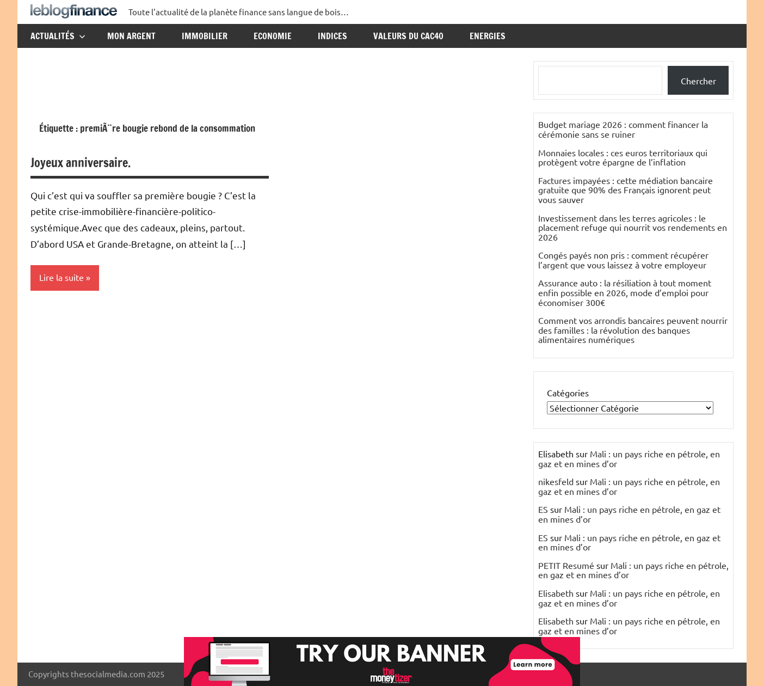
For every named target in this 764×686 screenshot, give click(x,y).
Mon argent (131, 36)
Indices (332, 36)
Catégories (568, 392)
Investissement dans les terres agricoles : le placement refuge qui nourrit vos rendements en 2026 (632, 227)
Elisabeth (556, 592)
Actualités (57, 36)
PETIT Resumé (566, 565)
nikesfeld (556, 481)
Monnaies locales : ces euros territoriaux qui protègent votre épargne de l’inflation (622, 157)
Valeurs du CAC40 (408, 36)
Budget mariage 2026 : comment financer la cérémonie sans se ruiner (623, 129)
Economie (273, 36)
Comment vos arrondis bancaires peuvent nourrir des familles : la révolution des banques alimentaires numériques (633, 330)
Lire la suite (61, 277)
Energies (488, 36)
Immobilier (204, 36)
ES (543, 509)
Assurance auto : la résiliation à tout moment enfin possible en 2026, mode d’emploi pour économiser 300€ (624, 292)
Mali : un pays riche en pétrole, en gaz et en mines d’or (629, 458)
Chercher (698, 80)
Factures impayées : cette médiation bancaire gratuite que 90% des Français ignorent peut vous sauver (625, 190)
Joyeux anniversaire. (80, 162)
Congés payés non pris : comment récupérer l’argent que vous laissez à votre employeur (623, 259)
